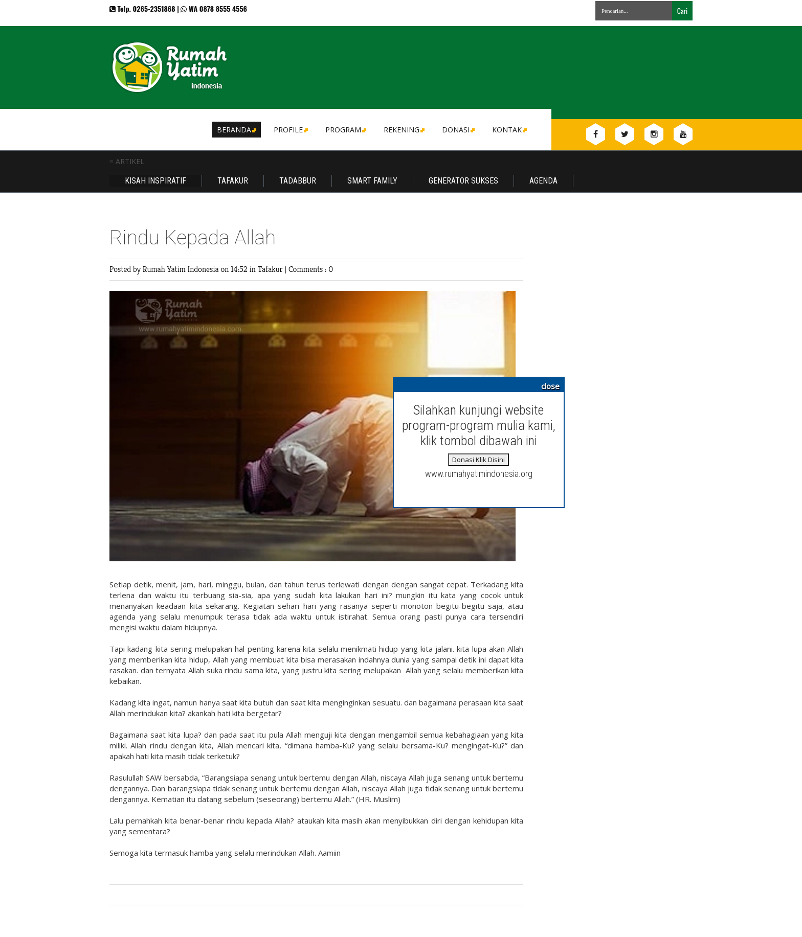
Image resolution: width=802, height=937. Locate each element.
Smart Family (372, 181)
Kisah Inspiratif (155, 181)
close (550, 386)
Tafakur (232, 181)
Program (345, 129)
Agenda (543, 181)
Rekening (403, 129)
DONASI (457, 129)
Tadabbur (297, 181)
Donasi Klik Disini (478, 459)
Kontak (508, 129)
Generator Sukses (463, 181)
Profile (290, 129)
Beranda (236, 129)
